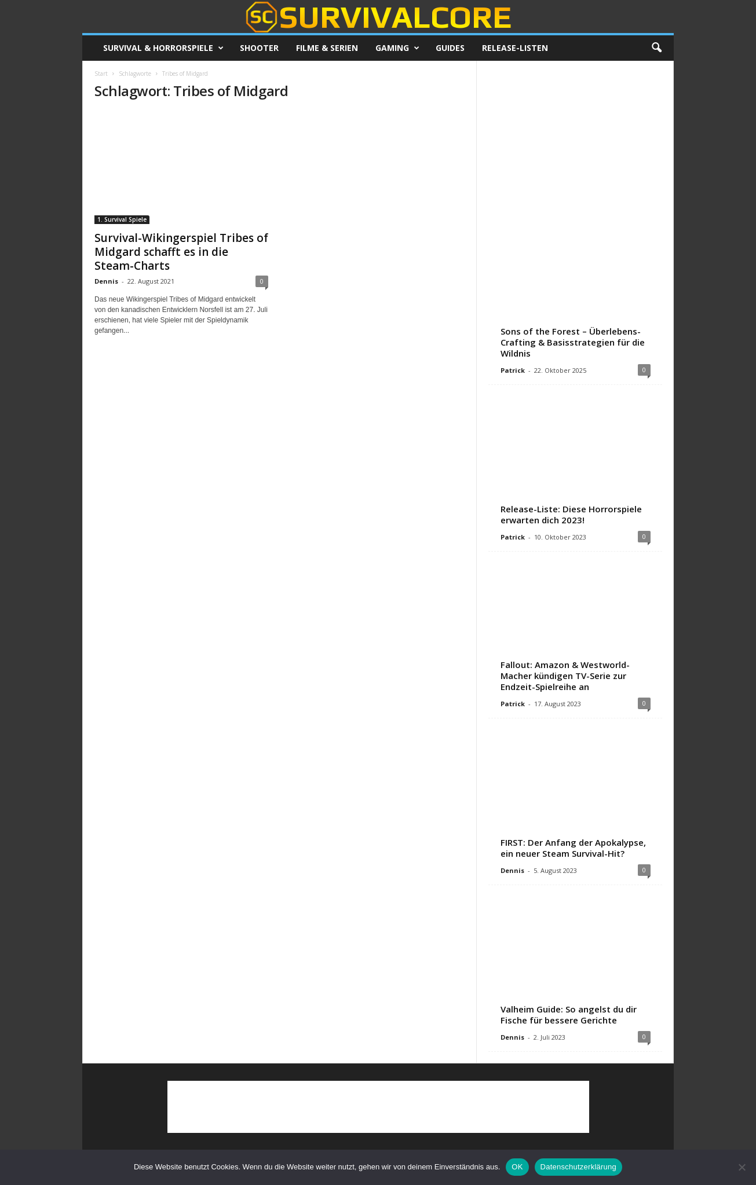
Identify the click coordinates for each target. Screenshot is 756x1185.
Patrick (513, 370)
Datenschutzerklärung (578, 1166)
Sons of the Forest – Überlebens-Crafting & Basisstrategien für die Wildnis (573, 342)
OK (517, 1166)
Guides (450, 47)
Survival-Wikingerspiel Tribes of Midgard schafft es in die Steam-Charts (181, 251)
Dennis (106, 281)
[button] (656, 48)
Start (101, 73)
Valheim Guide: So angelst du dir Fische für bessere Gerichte (569, 1014)
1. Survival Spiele (122, 219)
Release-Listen (515, 47)
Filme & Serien (327, 47)
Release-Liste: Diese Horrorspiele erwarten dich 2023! (571, 514)
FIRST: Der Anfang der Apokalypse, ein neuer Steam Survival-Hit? (573, 848)
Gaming (397, 48)
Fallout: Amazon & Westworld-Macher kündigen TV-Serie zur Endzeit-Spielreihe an (565, 675)
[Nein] (741, 1167)
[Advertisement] (575, 144)
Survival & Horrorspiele (163, 48)
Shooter (259, 47)
